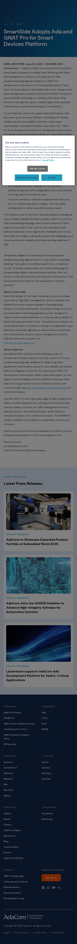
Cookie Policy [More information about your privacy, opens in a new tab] (48, 160)
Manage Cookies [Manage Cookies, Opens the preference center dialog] (37, 169)
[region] (38, 160)
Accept (51, 178)
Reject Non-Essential (27, 178)
